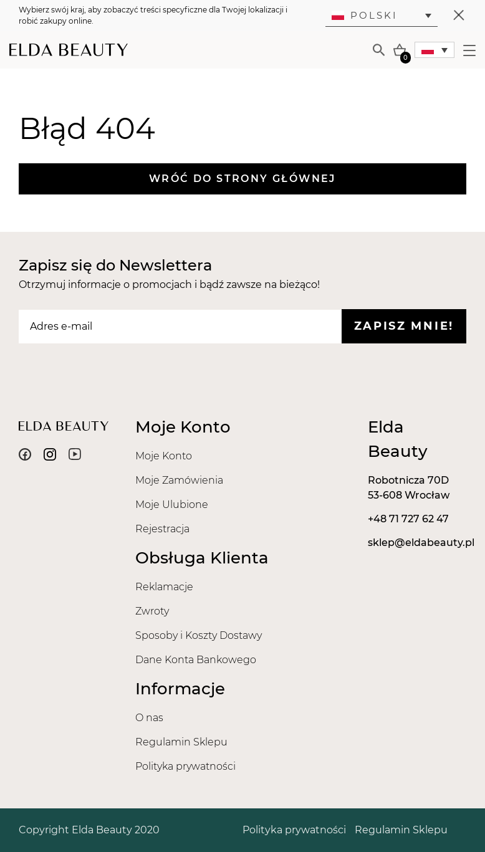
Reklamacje (164, 587)
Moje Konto (163, 456)
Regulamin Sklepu (181, 742)
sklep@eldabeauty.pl (421, 542)
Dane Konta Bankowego (195, 660)
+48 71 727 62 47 (408, 519)
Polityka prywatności (185, 766)
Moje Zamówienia (179, 480)
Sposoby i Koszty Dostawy (198, 635)
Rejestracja (162, 529)
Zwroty (152, 611)
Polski (365, 15)
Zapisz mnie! (404, 326)
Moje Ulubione (171, 504)
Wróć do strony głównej (242, 178)
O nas (149, 718)
